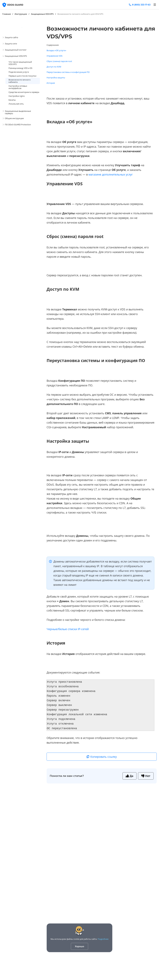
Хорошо (79, 946)
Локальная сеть (16, 103)
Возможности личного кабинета (20, 80)
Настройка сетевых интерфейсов (18, 87)
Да (129, 776)
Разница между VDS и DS (20, 68)
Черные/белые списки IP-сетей (68, 629)
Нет (145, 776)
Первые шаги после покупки (22, 75)
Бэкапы (12, 99)
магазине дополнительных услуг (111, 174)
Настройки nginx (17, 96)
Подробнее (103, 939)
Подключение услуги (19, 72)
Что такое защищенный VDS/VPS (20, 63)
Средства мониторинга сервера (24, 92)
